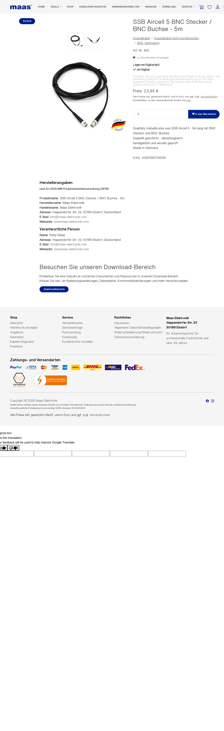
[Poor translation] (13, 448)
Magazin (150, 6)
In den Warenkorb (204, 114)
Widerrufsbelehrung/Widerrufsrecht (138, 332)
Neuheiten (17, 337)
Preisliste (16, 346)
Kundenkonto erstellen (77, 341)
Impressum (121, 322)
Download (169, 6)
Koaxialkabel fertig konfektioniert (176, 38)
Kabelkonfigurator (92, 6)
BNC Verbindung (148, 42)
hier (188, 100)
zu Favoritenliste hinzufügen (151, 57)
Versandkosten (209, 96)
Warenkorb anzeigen (24, 327)
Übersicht (16, 322)
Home (41, 6)
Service (187, 6)
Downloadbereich (54, 289)
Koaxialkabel (141, 38)
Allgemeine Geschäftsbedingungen (137, 327)
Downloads (69, 337)
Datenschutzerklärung (129, 337)
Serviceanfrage (72, 327)
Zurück (27, 21)
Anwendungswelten (125, 6)
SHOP (70, 6)
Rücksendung (71, 332)
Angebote (16, 332)
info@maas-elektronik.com (68, 216)
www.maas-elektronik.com (71, 221)
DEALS (55, 6)
